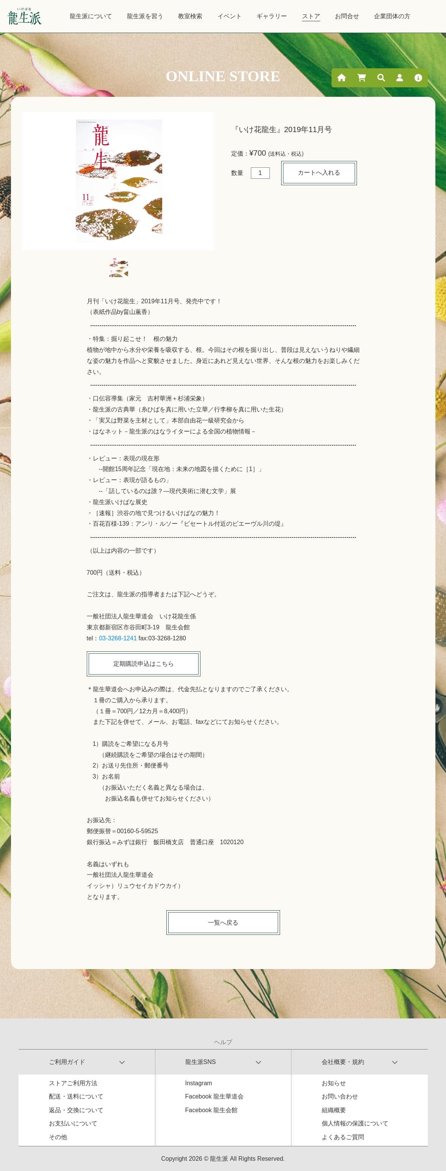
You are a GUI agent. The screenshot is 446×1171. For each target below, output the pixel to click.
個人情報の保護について (355, 1123)
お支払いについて (73, 1123)
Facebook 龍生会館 (211, 1110)
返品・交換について (76, 1110)
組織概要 (334, 1110)
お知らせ (334, 1083)
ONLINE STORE (223, 76)
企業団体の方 (392, 16)
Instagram (198, 1083)
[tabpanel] (119, 181)
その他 (58, 1137)
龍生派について (91, 16)
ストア (311, 16)
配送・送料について (76, 1096)
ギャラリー (272, 16)
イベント (230, 16)
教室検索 (190, 16)
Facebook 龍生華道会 (214, 1096)
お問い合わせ (340, 1096)
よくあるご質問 (343, 1137)
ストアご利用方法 (73, 1083)
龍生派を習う (145, 16)
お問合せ (347, 16)
